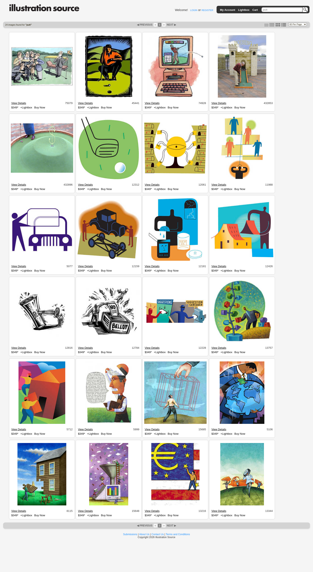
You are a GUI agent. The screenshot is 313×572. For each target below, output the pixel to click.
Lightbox (243, 9)
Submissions (130, 534)
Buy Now (39, 107)
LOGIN (193, 10)
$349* (14, 107)
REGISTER (207, 10)
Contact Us (158, 534)
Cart (255, 9)
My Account (227, 9)
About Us (144, 534)
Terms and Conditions (178, 534)
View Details (18, 103)
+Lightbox (26, 107)
